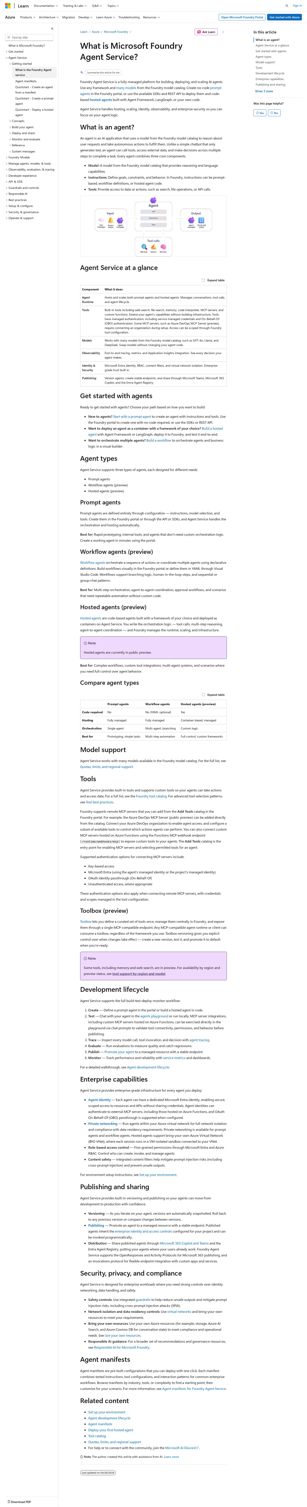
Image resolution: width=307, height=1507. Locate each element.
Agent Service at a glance (272, 45)
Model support (265, 62)
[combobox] (29, 37)
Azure (95, 32)
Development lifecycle (270, 73)
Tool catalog (97, 1436)
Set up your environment (157, 1174)
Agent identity (99, 1099)
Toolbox (85, 921)
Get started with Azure (285, 17)
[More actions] (223, 32)
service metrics (174, 1057)
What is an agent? (267, 40)
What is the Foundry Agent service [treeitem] (33, 72)
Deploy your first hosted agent (110, 1430)
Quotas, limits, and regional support (106, 766)
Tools (259, 68)
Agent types (263, 57)
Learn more (171, 1457)
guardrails (143, 1299)
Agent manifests (100, 1424)
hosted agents (101, 99)
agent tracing (199, 1040)
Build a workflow (158, 440)
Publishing (96, 1225)
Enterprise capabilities (270, 79)
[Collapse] (52, 28)
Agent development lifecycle (148, 1067)
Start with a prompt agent (132, 416)
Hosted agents (90, 618)
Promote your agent (119, 1051)
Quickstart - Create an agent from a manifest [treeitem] (34, 89)
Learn (83, 32)
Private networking (102, 1123)
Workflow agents (92, 562)
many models (126, 87)
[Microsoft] (8, 6)
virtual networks (179, 1311)
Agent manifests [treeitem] (25, 81)
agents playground (154, 1016)
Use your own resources (122, 1335)
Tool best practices (99, 802)
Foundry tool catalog (151, 796)
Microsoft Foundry (116, 32)
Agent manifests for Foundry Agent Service (194, 1388)
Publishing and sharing (270, 84)
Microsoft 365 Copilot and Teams (184, 1243)
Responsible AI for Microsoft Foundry (121, 1347)
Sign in (297, 5)
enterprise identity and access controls (143, 1231)
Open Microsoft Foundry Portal (242, 17)
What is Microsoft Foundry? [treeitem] (27, 45)
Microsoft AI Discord (180, 1447)
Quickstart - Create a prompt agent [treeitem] (34, 101)
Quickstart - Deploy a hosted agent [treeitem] (34, 112)
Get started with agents (271, 51)
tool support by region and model (138, 973)
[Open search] (287, 6)
